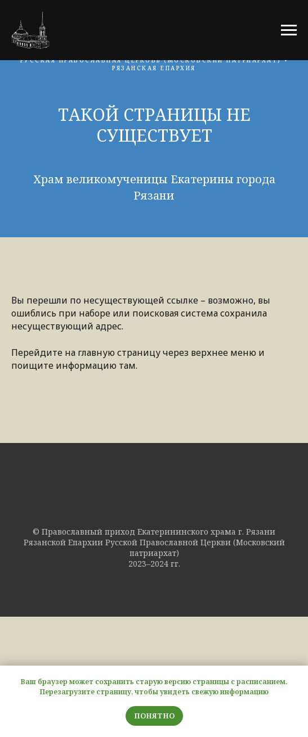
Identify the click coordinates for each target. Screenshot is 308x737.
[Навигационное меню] (289, 30)
